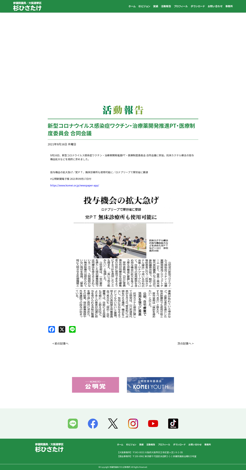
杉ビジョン (144, 6)
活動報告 (166, 6)
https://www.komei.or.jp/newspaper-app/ (74, 185)
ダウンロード (198, 6)
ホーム (132, 6)
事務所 (229, 6)
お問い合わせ (215, 6)
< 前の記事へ (60, 343)
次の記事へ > (185, 343)
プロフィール (181, 6)
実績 (155, 6)
